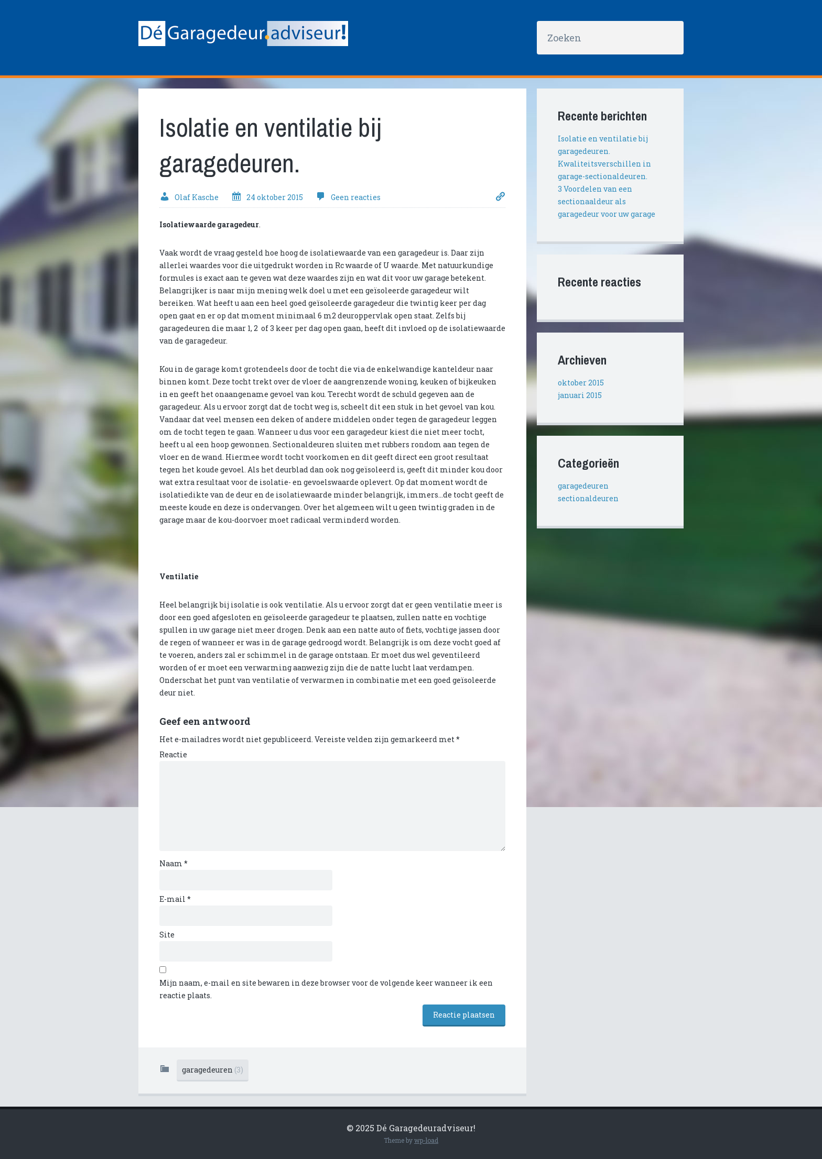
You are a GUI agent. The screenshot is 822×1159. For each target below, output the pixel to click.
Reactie (173, 754)
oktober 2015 (581, 383)
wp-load (426, 1140)
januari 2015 (580, 395)
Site (167, 935)
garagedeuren (212, 1070)
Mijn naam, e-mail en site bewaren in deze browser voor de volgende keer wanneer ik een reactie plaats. (326, 989)
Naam (173, 863)
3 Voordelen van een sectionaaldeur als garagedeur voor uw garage (606, 201)
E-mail (175, 899)
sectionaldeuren (588, 498)
